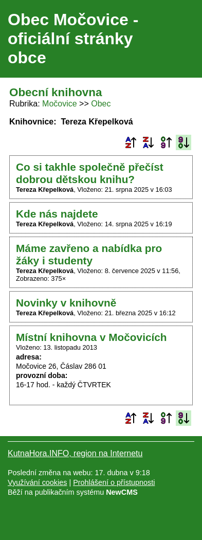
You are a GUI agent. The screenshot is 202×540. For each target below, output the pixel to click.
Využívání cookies (37, 482)
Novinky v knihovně (66, 303)
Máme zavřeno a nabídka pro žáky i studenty (89, 254)
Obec (101, 103)
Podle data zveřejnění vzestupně (166, 142)
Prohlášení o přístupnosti (114, 482)
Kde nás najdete (57, 214)
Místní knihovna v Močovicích (91, 337)
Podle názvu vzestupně (130, 142)
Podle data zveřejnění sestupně (183, 142)
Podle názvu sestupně (148, 142)
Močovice (59, 103)
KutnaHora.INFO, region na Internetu (75, 453)
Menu (181, 39)
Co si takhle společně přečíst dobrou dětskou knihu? (89, 173)
